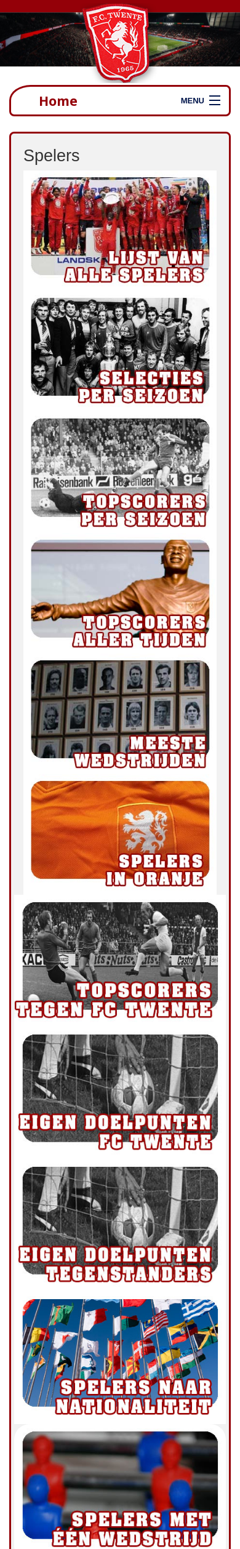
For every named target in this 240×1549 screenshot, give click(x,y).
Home (58, 101)
